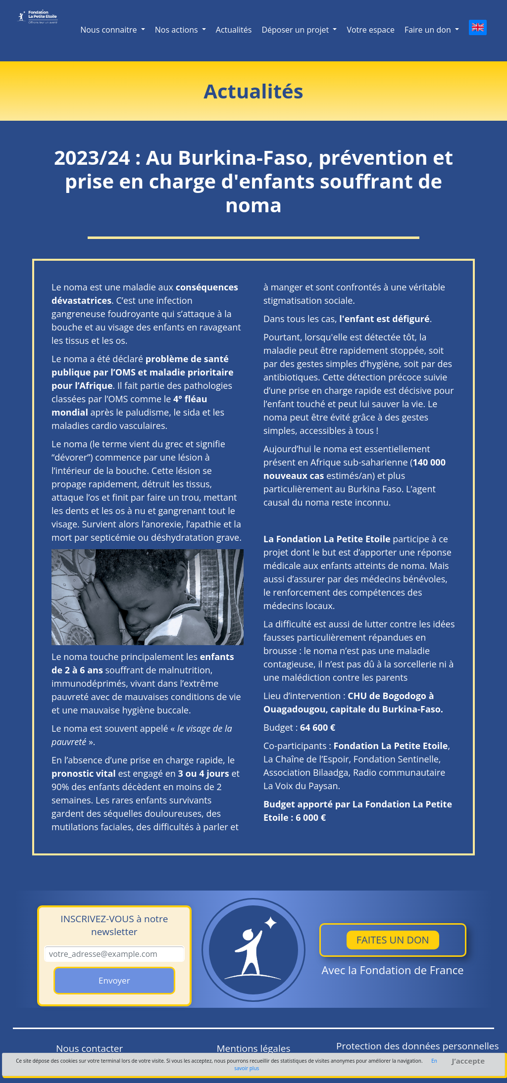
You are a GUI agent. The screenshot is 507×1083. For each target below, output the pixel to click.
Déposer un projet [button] (296, 29)
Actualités (234, 29)
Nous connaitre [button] (109, 29)
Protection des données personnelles (417, 1045)
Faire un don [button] (429, 29)
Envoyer (114, 980)
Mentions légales (254, 1048)
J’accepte (468, 1061)
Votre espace (370, 29)
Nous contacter (89, 1048)
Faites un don (392, 939)
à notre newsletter (114, 925)
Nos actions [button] (177, 29)
